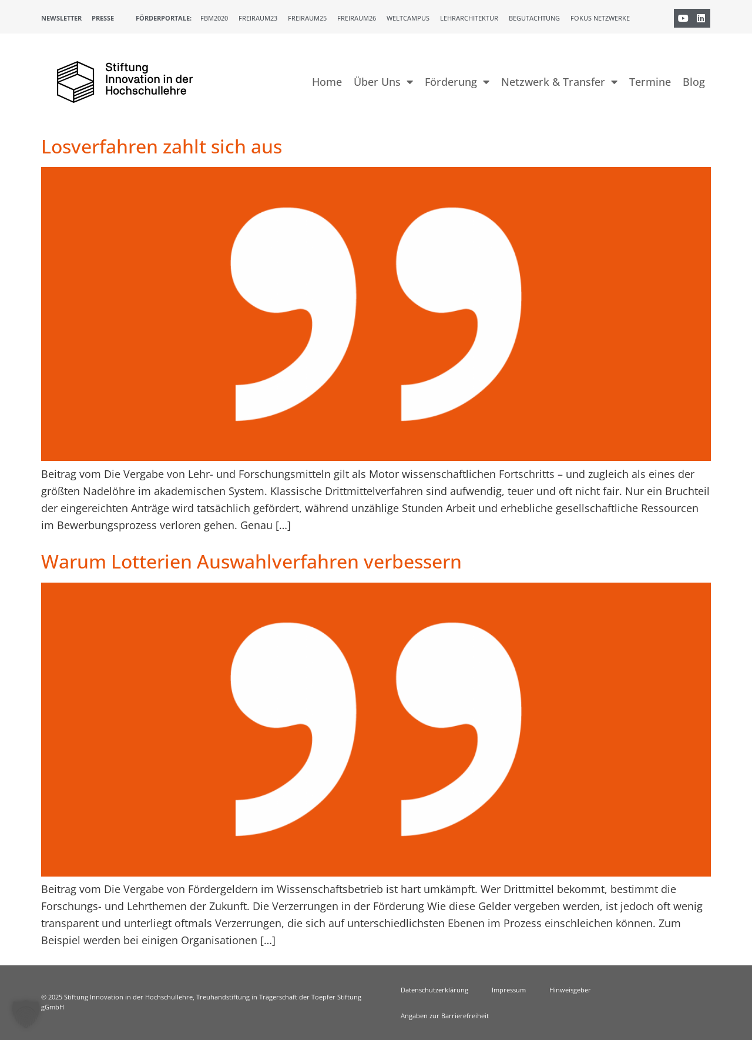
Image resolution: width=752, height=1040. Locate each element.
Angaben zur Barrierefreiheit (445, 1015)
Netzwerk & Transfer (559, 82)
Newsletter (61, 18)
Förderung (457, 82)
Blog (694, 82)
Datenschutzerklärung (434, 989)
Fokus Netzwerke (600, 18)
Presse (103, 18)
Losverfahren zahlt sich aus (161, 146)
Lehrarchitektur (469, 18)
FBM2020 (214, 18)
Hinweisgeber (570, 989)
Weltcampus (408, 18)
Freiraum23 (258, 18)
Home (327, 82)
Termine (650, 82)
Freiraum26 (356, 18)
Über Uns (383, 82)
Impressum (509, 989)
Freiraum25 (307, 18)
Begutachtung (534, 18)
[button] (26, 1014)
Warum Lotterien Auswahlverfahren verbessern (251, 561)
